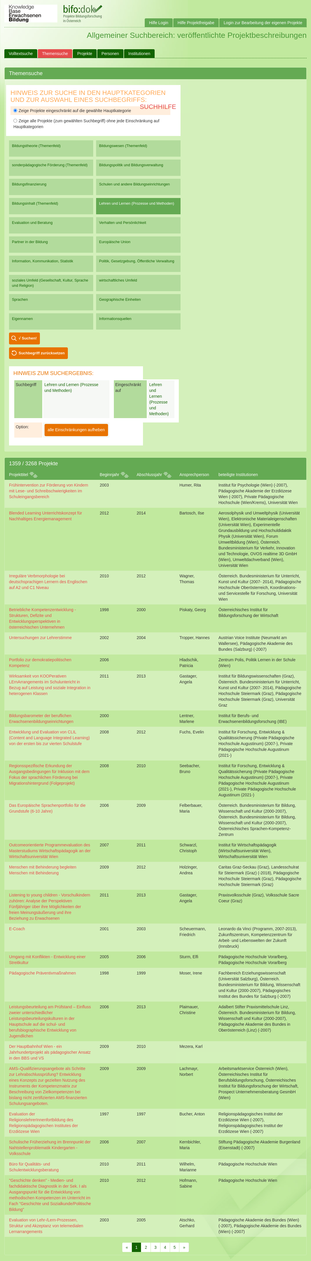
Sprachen (20, 299)
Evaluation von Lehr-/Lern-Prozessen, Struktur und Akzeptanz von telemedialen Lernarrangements (46, 1226)
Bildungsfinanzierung (29, 184)
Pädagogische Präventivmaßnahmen (42, 973)
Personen (110, 53)
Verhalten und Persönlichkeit (122, 222)
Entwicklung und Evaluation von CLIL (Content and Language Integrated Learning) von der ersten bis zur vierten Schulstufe (49, 738)
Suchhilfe (158, 106)
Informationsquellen (115, 318)
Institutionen (139, 53)
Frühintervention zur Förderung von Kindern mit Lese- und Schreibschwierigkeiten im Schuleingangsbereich (48, 491)
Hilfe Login (158, 22)
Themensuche (55, 53)
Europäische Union (114, 242)
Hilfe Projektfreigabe (196, 22)
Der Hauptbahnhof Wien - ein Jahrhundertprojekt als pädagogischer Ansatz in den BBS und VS (50, 1052)
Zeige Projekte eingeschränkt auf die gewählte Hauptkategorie (72, 110)
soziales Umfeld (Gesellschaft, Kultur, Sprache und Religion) (50, 283)
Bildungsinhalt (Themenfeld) (35, 203)
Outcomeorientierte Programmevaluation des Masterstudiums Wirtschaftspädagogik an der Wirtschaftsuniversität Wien (50, 851)
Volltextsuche (21, 53)
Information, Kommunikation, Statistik (42, 261)
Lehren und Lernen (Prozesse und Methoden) (136, 203)
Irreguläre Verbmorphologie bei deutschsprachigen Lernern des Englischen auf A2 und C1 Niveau (48, 582)
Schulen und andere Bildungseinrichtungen (134, 184)
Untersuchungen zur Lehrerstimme (40, 637)
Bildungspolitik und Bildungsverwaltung (131, 165)
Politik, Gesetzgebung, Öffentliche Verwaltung (136, 261)
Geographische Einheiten (120, 299)
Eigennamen (22, 318)
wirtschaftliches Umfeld (118, 280)
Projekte (84, 53)
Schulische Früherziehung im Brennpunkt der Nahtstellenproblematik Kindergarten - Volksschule (50, 1148)
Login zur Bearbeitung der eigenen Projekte (263, 22)
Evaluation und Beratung (32, 222)
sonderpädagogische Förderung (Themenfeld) (50, 165)
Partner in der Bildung (30, 242)
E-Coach (17, 928)
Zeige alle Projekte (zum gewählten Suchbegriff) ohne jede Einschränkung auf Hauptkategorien (86, 124)
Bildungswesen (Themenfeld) (123, 146)
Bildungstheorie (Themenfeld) (36, 146)
